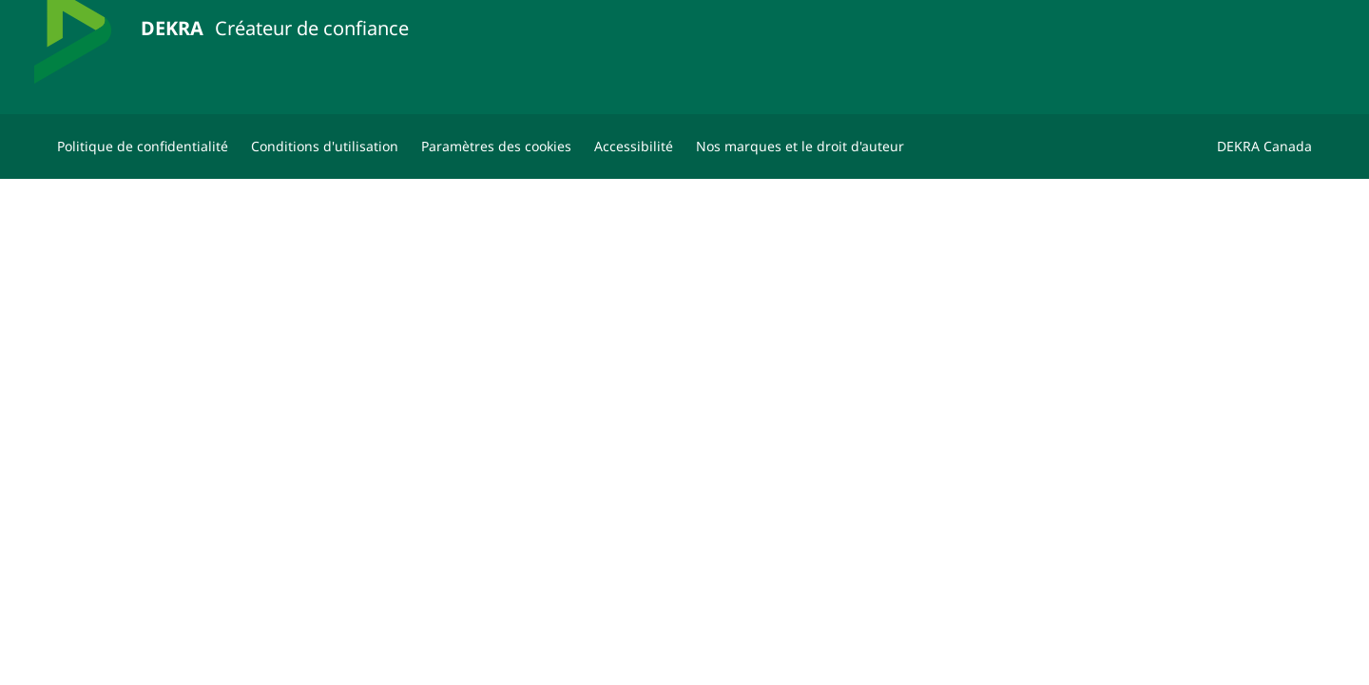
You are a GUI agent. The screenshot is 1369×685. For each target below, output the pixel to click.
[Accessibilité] (633, 146)
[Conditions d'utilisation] (324, 146)
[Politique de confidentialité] (142, 146)
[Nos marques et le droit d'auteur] (800, 146)
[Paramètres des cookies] (496, 146)
